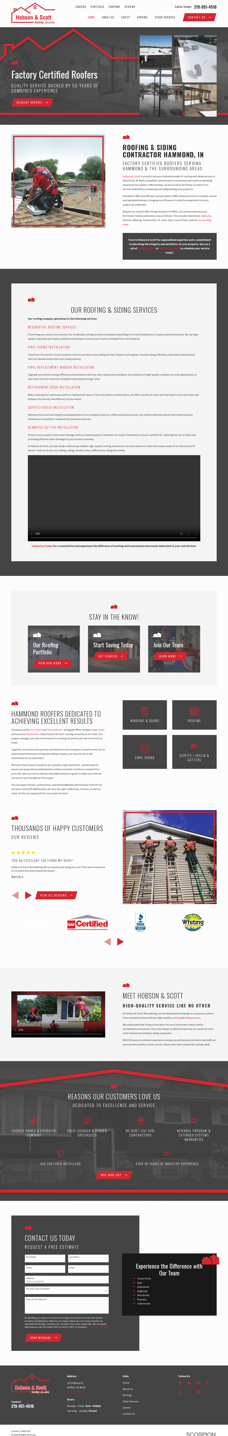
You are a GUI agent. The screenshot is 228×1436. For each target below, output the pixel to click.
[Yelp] (207, 1407)
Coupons (114, 7)
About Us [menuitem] (108, 17)
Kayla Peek (28, 734)
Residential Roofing (44, 327)
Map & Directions (76, 1415)
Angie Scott (93, 729)
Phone (24, 1279)
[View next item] (23, 895)
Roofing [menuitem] (142, 17)
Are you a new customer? (33, 1301)
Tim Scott (31, 729)
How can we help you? (31, 1311)
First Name (26, 1269)
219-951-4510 (205, 7)
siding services (198, 1017)
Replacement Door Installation (54, 387)
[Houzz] (198, 1407)
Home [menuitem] (91, 17)
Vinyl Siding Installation (49, 347)
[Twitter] (189, 1416)
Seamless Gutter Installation (53, 427)
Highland (211, 216)
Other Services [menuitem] (165, 17)
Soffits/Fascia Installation (51, 407)
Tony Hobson (49, 729)
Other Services (131, 1425)
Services (69, 327)
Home (126, 1406)
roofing (181, 1017)
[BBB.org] (180, 1416)
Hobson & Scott (136, 176)
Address (25, 1290)
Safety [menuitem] (125, 17)
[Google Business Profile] (189, 1407)
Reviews (130, 7)
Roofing (127, 1419)
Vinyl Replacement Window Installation (61, 367)
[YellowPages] (198, 1416)
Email (66, 1279)
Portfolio (97, 7)
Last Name (69, 1269)
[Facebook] (180, 1407)
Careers (80, 7)
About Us (128, 1413)
